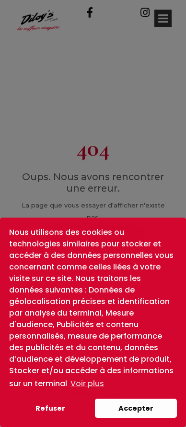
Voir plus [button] (87, 383)
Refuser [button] (50, 408)
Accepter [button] (135, 408)
